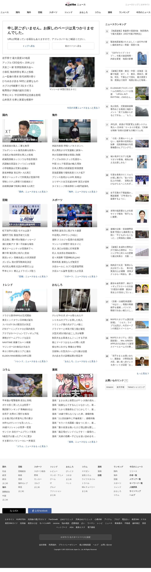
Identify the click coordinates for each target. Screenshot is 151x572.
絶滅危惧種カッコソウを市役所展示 (19, 159)
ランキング (124, 12)
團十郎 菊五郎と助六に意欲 (15, 253)
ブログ (117, 519)
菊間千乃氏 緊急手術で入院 (15, 235)
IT (51, 483)
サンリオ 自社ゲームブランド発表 (19, 432)
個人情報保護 (85, 545)
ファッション (55, 491)
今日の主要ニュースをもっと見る (83, 108)
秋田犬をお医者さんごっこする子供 (69, 338)
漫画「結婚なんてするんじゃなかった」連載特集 (74, 405)
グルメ (53, 487)
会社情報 (42, 545)
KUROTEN (20, 519)
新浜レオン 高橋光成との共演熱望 (19, 257)
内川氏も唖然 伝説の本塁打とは (18, 266)
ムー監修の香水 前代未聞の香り (19, 76)
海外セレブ (23, 483)
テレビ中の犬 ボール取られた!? (67, 315)
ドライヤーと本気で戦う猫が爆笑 (68, 329)
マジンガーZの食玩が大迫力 (16, 347)
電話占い (125, 519)
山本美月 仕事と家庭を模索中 (17, 99)
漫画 (110, 12)
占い (83, 523)
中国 (4, 496)
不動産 (127, 523)
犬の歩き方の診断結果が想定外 (67, 356)
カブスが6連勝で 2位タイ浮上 (18, 86)
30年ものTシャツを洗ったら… (17, 423)
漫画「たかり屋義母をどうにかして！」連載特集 (74, 409)
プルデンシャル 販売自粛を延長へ (19, 150)
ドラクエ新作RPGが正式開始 (16, 315)
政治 (4, 479)
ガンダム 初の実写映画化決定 (16, 262)
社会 (4, 471)
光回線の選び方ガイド (37, 519)
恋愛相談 (75, 523)
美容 (144, 523)
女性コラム (86, 475)
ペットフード (61, 527)
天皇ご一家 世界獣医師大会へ (17, 67)
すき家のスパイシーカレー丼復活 (18, 440)
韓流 (20, 487)
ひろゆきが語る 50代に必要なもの (20, 81)
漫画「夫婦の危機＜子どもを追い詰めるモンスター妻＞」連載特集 (74, 436)
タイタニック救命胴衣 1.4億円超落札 (70, 186)
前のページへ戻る (73, 46)
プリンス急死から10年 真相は (66, 177)
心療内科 (98, 519)
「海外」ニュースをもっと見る (82, 191)
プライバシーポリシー (68, 545)
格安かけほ (32, 523)
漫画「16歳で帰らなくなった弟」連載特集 (73, 414)
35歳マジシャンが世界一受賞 (16, 427)
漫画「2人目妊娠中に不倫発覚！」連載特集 (73, 418)
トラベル (85, 483)
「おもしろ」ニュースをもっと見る (80, 361)
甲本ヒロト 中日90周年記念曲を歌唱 (21, 95)
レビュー (54, 471)
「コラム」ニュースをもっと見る (31, 446)
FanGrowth (53, 519)
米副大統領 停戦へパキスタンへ (67, 146)
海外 (29, 12)
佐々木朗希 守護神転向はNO (66, 257)
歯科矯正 (136, 523)
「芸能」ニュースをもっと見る (32, 276)
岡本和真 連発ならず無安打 (65, 262)
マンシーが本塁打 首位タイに (66, 244)
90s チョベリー (88, 487)
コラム (98, 12)
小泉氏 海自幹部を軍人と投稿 (17, 72)
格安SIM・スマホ (139, 519)
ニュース (5, 12)
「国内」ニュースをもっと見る (32, 191)
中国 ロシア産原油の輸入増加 (66, 163)
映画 (20, 475)
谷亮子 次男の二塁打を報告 (15, 414)
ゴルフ (37, 483)
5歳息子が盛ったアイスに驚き (17, 436)
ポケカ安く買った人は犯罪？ (16, 405)
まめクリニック (66, 519)
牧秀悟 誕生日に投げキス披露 (66, 230)
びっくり (69, 471)
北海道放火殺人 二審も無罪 (15, 146)
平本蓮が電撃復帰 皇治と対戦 (16, 400)
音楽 (20, 479)
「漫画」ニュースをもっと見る (82, 442)
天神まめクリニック (84, 519)
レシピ (100, 523)
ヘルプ (132, 495)
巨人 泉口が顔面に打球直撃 (65, 248)
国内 (18, 12)
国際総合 (6, 492)
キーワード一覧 (136, 483)
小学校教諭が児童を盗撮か (15, 168)
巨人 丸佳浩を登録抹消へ (64, 253)
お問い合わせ (106, 545)
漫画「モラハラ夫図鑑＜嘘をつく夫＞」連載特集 (74, 423)
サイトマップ (135, 491)
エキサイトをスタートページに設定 (75, 537)
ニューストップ (132, 4)
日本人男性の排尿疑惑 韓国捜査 (67, 168)
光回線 (23, 523)
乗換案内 (118, 523)
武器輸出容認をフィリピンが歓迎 (18, 163)
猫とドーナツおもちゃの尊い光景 (68, 342)
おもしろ (84, 12)
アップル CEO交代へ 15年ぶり (18, 62)
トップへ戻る (29, 46)
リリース (133, 471)
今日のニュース (143, 12)
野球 (36, 475)
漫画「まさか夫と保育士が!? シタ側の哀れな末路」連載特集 (74, 400)
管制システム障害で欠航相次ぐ (17, 181)
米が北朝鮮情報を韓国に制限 (66, 154)
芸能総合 (22, 471)
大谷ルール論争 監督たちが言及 (67, 271)
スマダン (85, 471)
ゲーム (53, 479)
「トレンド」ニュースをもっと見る (30, 361)
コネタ (69, 475)
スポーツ (53, 12)
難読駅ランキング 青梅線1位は (17, 409)
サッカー (38, 479)
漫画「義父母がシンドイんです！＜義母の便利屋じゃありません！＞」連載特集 (74, 432)
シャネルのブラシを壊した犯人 (67, 320)
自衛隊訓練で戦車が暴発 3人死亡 (18, 186)
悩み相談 (65, 523)
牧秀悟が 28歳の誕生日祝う (16, 90)
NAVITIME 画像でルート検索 (16, 342)
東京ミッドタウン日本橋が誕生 (17, 320)
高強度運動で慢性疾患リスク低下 (68, 172)
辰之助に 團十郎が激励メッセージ (19, 239)
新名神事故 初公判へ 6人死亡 (16, 172)
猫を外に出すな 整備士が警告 (66, 347)
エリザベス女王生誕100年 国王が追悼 (70, 181)
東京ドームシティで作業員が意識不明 (20, 177)
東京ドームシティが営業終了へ (17, 248)
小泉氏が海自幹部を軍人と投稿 (17, 154)
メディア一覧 (135, 479)
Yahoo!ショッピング (136, 387)
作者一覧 (133, 475)
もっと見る (143, 373)
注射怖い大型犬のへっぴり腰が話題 (69, 351)
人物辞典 (133, 487)
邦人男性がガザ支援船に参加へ (67, 150)
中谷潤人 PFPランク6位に (65, 235)
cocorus (56, 523)
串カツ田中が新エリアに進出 (16, 351)
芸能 (40, 12)
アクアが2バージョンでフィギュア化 (20, 333)
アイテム (108, 519)
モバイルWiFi (45, 523)
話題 (100, 475)
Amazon (109, 387)
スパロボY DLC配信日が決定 (16, 324)
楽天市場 (120, 387)
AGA (71, 527)
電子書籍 (91, 527)
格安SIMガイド (11, 523)
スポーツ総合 (39, 471)
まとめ (5, 483)
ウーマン (91, 523)
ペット (69, 483)
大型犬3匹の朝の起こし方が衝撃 (68, 333)
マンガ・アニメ (56, 475)
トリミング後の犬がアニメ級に (67, 324)
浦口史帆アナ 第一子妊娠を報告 (18, 244)
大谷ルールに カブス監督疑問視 (67, 266)
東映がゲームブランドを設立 (16, 338)
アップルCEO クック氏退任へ (66, 159)
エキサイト (145, 4)
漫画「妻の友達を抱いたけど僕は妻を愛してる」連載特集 (74, 427)
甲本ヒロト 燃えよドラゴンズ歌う (19, 271)
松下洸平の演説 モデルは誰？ (16, 230)
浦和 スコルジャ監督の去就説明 (67, 239)
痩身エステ (80, 527)
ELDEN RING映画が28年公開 (16, 356)
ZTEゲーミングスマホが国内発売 (18, 329)
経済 (4, 475)
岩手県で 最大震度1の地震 (16, 58)
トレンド (68, 12)
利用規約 (52, 545)
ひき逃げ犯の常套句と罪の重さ (17, 418)
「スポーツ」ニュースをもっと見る (80, 276)
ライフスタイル (88, 479)
